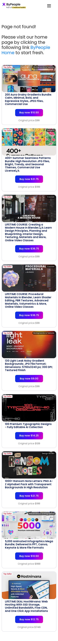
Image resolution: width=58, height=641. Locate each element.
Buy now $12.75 (29, 619)
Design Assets (48, 453)
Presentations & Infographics (41, 513)
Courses (50, 197)
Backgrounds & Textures (43, 67)
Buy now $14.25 (29, 435)
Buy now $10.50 (29, 112)
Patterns (50, 130)
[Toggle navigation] (49, 6)
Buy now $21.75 (29, 179)
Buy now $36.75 (29, 248)
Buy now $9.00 (29, 378)
